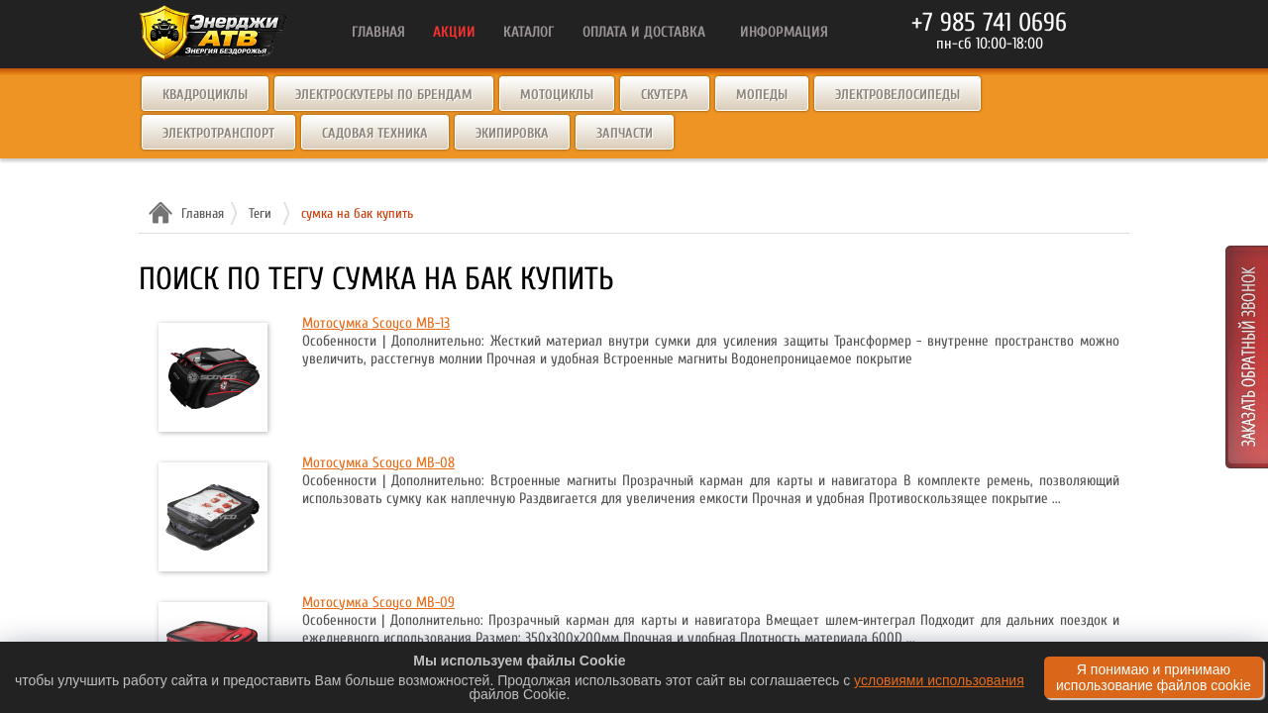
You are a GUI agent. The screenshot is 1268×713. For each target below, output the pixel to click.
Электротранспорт (218, 133)
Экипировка (512, 133)
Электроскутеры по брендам (384, 94)
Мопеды (762, 94)
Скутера (664, 94)
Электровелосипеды (897, 94)
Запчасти (624, 133)
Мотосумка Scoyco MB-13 (376, 323)
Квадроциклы (205, 94)
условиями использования (939, 680)
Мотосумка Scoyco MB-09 (378, 602)
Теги (260, 213)
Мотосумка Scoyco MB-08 (378, 463)
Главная (200, 213)
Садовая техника (375, 133)
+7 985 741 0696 (989, 23)
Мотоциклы (556, 94)
